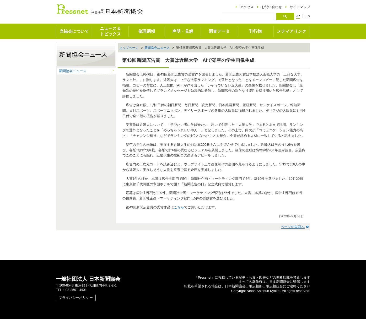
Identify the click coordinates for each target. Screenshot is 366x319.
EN (307, 16)
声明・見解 (182, 31)
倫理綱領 (146, 31)
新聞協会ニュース (157, 48)
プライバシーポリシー (76, 298)
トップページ (129, 48)
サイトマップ (300, 7)
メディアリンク (291, 31)
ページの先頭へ (293, 227)
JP (298, 16)
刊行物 (255, 31)
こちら (179, 207)
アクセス (247, 7)
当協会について (74, 31)
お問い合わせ (271, 7)
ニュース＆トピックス (110, 31)
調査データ (219, 31)
